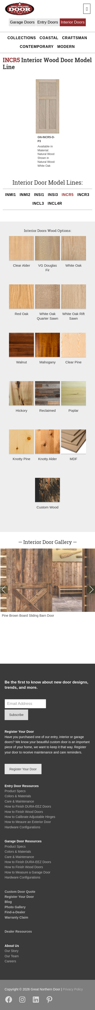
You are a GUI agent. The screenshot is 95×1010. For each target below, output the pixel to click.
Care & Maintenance (19, 801)
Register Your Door (19, 897)
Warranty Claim (16, 917)
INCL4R (55, 203)
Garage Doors (22, 22)
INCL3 (38, 203)
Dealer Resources (18, 931)
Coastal (49, 38)
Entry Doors (47, 22)
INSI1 (39, 195)
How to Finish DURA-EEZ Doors (28, 806)
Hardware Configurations (22, 827)
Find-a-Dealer (15, 912)
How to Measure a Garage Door (27, 872)
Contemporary (37, 47)
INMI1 (10, 195)
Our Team (12, 956)
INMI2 (25, 195)
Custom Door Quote (20, 891)
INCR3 (83, 195)
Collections (21, 38)
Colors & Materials (18, 796)
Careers (10, 961)
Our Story (11, 951)
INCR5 (68, 195)
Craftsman (74, 38)
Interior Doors (73, 22)
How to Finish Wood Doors (24, 812)
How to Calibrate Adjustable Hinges (30, 817)
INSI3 (53, 195)
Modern (66, 47)
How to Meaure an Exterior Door (28, 822)
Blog (8, 902)
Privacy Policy (73, 989)
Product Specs (15, 791)
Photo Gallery (15, 907)
